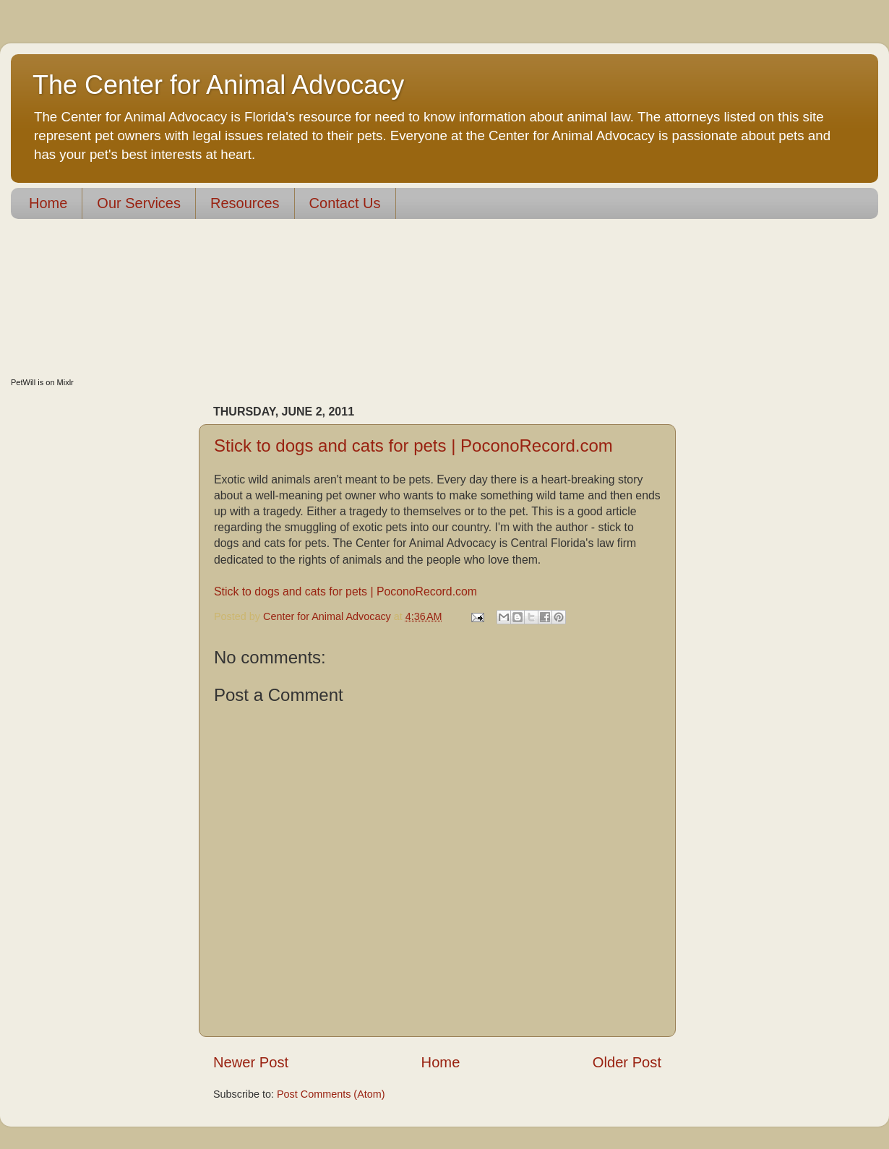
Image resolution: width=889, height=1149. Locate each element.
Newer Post (250, 1062)
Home (48, 203)
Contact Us (345, 203)
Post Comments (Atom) (331, 1094)
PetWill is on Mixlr (42, 382)
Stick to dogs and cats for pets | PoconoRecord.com (413, 445)
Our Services (139, 203)
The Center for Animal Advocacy (218, 85)
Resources (245, 203)
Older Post (627, 1062)
